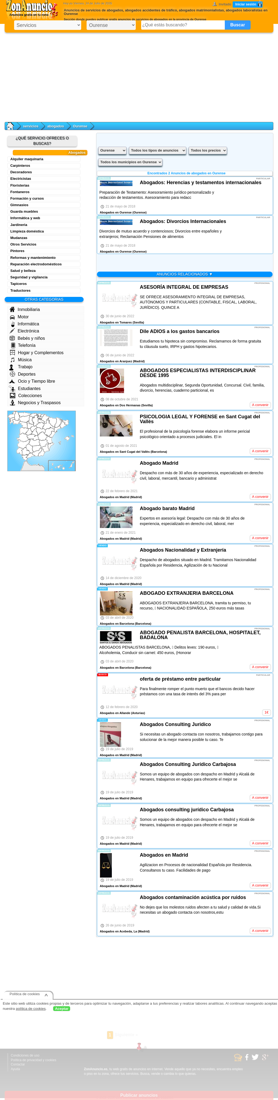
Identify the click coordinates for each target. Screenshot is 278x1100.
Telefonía (23, 345)
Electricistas (20, 179)
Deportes (23, 374)
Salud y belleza (23, 271)
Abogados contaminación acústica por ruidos (193, 897)
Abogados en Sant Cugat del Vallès (125, 451)
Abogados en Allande (115, 713)
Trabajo (21, 367)
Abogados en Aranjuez (116, 361)
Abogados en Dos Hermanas (120, 405)
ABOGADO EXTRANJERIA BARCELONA (186, 593)
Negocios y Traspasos (35, 403)
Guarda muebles (24, 211)
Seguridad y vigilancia (29, 277)
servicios (30, 126)
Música (21, 359)
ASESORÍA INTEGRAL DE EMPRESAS (184, 287)
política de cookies (31, 1009)
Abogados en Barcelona (117, 623)
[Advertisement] (139, 76)
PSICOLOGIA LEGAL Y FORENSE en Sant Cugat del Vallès (200, 419)
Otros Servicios (23, 244)
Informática (25, 324)
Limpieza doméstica (27, 231)
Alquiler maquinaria (26, 159)
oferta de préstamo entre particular (180, 679)
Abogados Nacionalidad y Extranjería (183, 550)
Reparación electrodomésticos (36, 264)
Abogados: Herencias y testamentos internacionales (200, 182)
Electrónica (24, 331)
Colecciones (26, 395)
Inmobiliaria (25, 309)
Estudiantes (25, 389)
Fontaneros (20, 192)
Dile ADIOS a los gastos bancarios (179, 331)
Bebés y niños (27, 338)
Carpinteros (20, 166)
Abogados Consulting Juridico (175, 724)
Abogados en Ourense (116, 212)
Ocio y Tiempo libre (32, 381)
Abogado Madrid (159, 463)
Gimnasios (19, 205)
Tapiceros (18, 284)
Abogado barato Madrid (167, 508)
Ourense (80, 126)
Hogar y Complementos (37, 352)
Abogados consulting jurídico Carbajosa (187, 809)
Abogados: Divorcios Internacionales (183, 221)
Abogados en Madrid (114, 497)
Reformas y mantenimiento (33, 258)
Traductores (20, 290)
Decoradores (21, 172)
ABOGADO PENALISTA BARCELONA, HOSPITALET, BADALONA (200, 635)
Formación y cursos (27, 198)
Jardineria (18, 225)
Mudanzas (18, 238)
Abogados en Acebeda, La (118, 931)
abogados (55, 126)
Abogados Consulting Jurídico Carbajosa (188, 764)
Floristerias (19, 185)
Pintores (17, 251)
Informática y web (25, 218)
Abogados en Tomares (116, 322)
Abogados (77, 152)
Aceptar (61, 1009)
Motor (19, 317)
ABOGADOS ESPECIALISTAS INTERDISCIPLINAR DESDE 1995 (198, 373)
